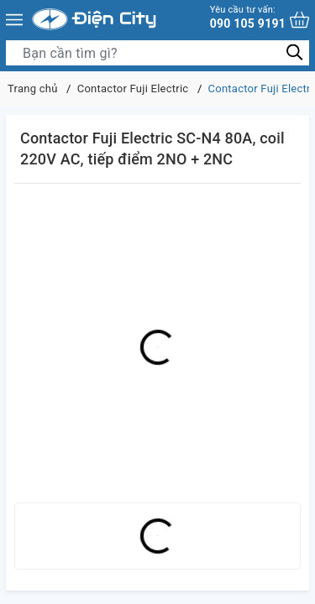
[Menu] (14, 19)
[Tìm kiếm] (294, 52)
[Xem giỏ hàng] (299, 19)
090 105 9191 (248, 17)
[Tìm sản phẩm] (157, 52)
